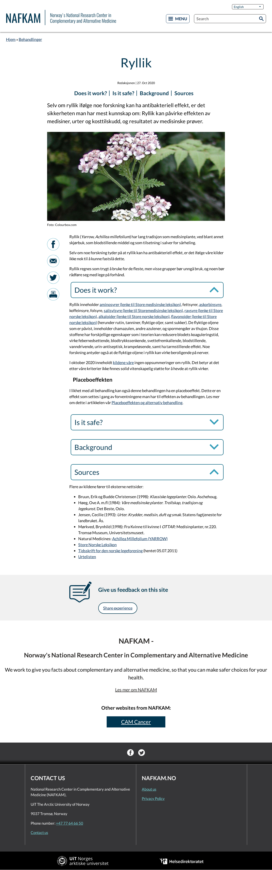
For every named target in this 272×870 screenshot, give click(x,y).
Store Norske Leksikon (97, 544)
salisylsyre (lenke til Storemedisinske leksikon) (143, 310)
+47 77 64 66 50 (69, 823)
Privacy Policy (153, 798)
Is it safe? (123, 93)
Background (154, 93)
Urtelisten (87, 556)
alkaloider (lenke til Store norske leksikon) (134, 316)
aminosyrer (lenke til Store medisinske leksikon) (140, 304)
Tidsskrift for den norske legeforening (110, 550)
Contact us (39, 832)
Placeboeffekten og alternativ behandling (147, 402)
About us (149, 789)
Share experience (117, 608)
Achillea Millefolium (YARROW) (140, 538)
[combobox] (230, 18)
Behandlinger (30, 39)
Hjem (11, 39)
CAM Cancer (136, 722)
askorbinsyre (210, 304)
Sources (183, 93)
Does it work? (90, 93)
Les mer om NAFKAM (136, 689)
